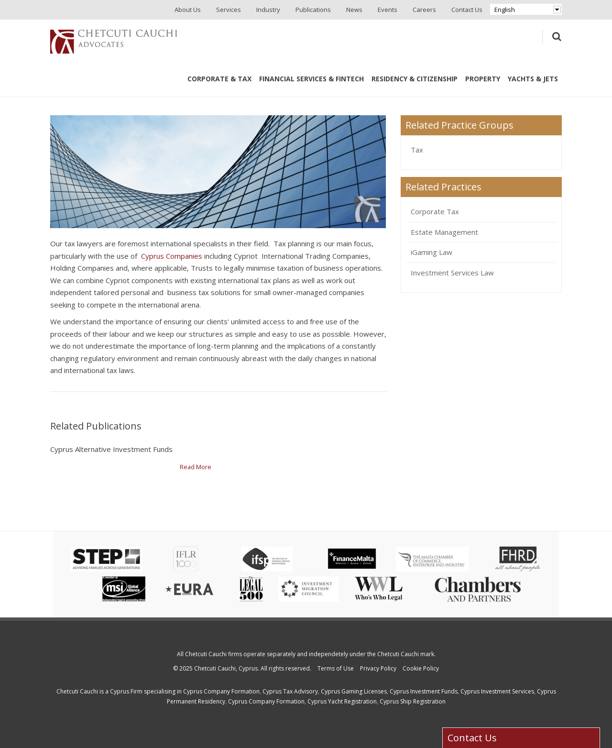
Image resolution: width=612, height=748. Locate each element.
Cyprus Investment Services (497, 691)
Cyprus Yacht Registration (342, 701)
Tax (417, 149)
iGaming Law (431, 252)
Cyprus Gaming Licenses (354, 691)
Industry (268, 9)
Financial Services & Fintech (311, 78)
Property (482, 78)
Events (387, 9)
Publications (313, 9)
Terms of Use (335, 668)
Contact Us (466, 9)
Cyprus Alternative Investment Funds (111, 449)
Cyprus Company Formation (221, 691)
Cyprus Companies (171, 256)
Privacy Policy (378, 668)
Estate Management (444, 232)
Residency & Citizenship (415, 78)
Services (228, 9)
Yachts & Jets (533, 78)
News (354, 9)
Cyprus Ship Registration (413, 701)
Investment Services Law (452, 272)
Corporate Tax (435, 211)
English (504, 9)
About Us (188, 9)
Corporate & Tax (219, 78)
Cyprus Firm (126, 691)
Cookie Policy (421, 668)
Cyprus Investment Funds (424, 691)
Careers (424, 9)
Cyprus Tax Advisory (290, 691)
